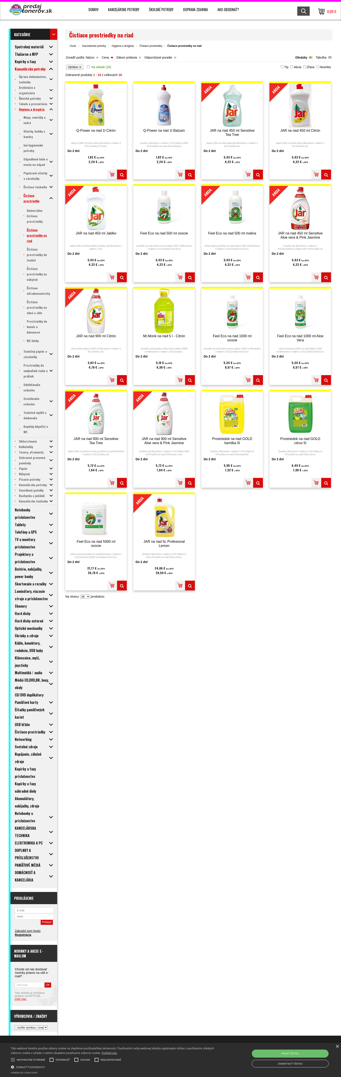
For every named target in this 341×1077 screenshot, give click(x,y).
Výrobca (74, 67)
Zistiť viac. (21, 999)
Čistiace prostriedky (151, 45)
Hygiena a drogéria (123, 45)
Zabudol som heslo (27, 931)
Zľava (310, 67)
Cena (105, 57)
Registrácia (23, 935)
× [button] (337, 1046)
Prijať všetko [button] (290, 1053)
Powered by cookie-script (24, 1072)
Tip (286, 67)
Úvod (73, 45)
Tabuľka (321, 57)
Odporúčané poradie (158, 57)
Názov (90, 57)
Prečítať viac (109, 1053)
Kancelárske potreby (123, 9)
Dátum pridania (126, 57)
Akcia (297, 67)
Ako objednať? (228, 9)
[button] (114, 1067)
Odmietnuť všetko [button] (290, 1063)
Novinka (325, 67)
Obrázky (301, 57)
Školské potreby (161, 9)
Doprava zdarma (195, 9)
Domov (94, 9)
